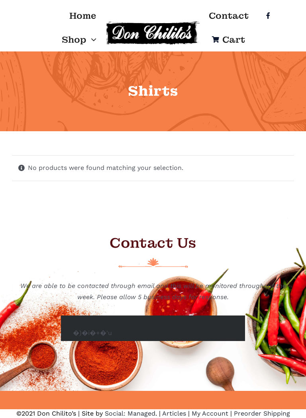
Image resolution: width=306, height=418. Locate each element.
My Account (210, 413)
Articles (174, 413)
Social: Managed (130, 413)
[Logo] (153, 23)
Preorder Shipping (262, 413)
